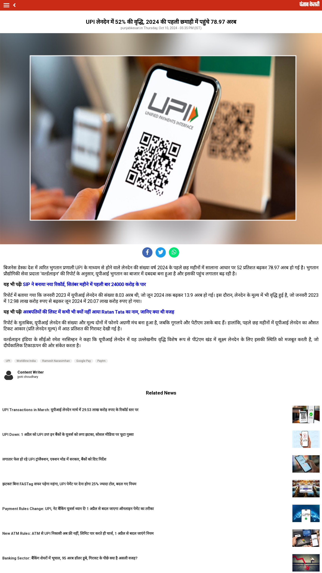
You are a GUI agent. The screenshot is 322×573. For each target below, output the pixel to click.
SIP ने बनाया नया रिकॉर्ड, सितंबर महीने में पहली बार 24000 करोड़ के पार (84, 284)
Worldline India (26, 361)
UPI (8, 361)
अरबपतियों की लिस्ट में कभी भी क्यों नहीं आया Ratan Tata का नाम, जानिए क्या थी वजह (98, 312)
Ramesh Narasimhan (56, 361)
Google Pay (83, 361)
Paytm (101, 361)
